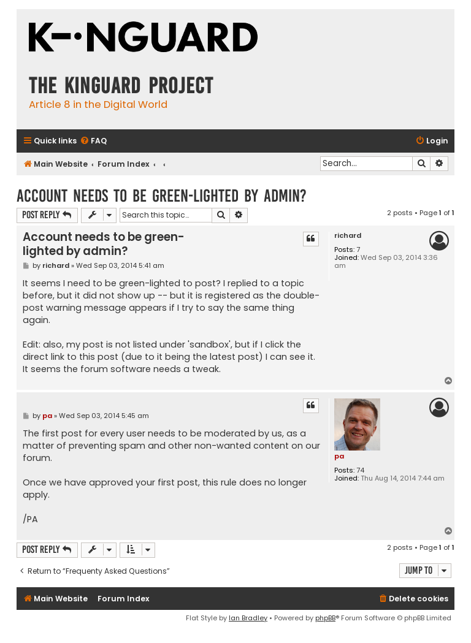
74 (360, 470)
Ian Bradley (248, 618)
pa (339, 456)
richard (347, 236)
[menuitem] (93, 141)
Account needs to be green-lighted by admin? (162, 195)
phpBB (325, 618)
